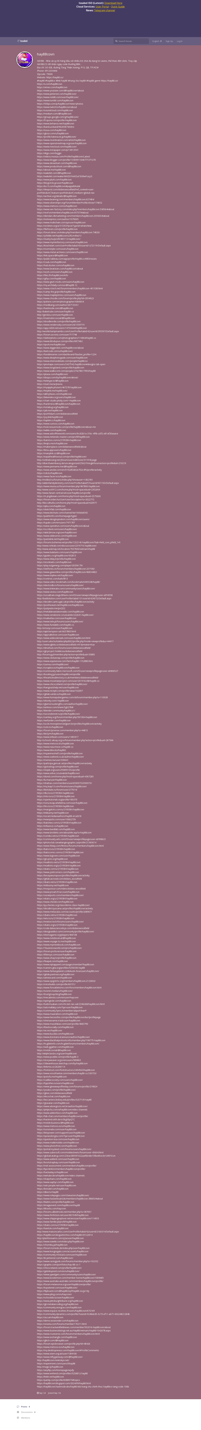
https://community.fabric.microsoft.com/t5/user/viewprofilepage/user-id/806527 (77, 670)
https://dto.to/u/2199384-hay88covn (55, 792)
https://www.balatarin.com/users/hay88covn (59, 552)
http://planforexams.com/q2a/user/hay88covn (60, 1238)
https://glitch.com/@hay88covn (52, 1340)
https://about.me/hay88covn (51, 169)
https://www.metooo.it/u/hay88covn (55, 743)
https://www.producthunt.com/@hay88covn (59, 166)
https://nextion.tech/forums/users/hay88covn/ (60, 921)
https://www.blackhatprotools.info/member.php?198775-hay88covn (71, 1040)
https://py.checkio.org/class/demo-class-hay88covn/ (63, 905)
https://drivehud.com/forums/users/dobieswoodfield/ (64, 647)
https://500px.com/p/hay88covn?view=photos (60, 103)
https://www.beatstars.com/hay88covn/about (60, 268)
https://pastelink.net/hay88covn (53, 539)
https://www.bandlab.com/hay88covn (56, 829)
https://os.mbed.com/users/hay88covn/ (57, 529)
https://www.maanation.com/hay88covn (57, 1013)
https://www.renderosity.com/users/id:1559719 (60, 324)
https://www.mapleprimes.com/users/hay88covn (61, 295)
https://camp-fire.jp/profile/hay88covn (56, 291)
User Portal (102, 6)
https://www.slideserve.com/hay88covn (57, 535)
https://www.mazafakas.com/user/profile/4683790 (62, 1023)
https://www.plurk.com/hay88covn (54, 179)
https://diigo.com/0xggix (49, 153)
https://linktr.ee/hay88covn (50, 1376)
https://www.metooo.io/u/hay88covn (55, 1347)
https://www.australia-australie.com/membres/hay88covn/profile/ (70, 1281)
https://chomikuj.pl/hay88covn (52, 1244)
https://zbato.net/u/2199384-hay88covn (57, 914)
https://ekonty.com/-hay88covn (53, 700)
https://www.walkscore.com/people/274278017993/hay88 (66, 370)
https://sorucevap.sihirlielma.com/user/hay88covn (62, 802)
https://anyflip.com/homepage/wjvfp (55, 1370)
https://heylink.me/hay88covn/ (52, 390)
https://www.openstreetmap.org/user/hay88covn (62, 143)
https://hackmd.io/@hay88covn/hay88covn (58, 403)
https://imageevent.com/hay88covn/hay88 (58, 1205)
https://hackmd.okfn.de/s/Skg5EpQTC (56, 1119)
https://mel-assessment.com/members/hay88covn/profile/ (66, 1165)
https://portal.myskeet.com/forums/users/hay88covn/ (64, 1149)
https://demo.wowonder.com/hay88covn (57, 1320)
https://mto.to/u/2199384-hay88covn (56, 796)
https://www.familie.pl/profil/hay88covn (57, 1221)
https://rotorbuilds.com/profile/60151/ (56, 984)
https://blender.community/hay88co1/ (56, 710)
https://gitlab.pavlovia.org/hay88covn (55, 974)
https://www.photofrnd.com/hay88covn (57, 1145)
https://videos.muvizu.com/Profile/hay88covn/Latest (63, 156)
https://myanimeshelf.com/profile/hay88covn (60, 753)
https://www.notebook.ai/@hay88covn (56, 938)
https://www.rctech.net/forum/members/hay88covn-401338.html (70, 288)
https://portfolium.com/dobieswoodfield (57, 413)
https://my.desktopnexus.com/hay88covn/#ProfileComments (68, 1350)
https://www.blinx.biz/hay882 (51, 750)
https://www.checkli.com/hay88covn (55, 901)
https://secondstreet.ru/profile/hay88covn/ (58, 713)
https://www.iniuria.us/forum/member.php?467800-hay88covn (68, 486)
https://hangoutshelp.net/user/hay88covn (58, 687)
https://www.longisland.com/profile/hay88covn (60, 367)
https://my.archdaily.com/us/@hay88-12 (57, 285)
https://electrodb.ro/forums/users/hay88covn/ (60, 585)
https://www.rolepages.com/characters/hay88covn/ (63, 1195)
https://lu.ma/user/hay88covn (52, 779)
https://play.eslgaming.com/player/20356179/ (60, 565)
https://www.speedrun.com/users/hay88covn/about (63, 525)
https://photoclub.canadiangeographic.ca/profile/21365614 (66, 842)
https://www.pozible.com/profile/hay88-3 (57, 1056)
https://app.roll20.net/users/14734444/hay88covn (62, 327)
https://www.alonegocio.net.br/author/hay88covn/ (62, 1106)
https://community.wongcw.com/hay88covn (59, 1307)
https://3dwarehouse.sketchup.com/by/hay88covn (62, 1063)
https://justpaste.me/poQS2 (51, 608)
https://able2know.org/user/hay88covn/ (57, 532)
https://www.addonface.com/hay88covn (57, 1112)
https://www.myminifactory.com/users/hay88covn (62, 242)
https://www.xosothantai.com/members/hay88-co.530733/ (67, 1073)
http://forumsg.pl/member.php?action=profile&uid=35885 (66, 654)
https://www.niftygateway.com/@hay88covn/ (60, 1356)
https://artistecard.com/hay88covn (54, 977)
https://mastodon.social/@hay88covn (56, 318)
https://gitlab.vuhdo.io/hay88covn (54, 694)
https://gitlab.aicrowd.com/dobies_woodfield (59, 878)
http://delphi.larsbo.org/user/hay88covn (57, 1053)
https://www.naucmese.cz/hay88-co (55, 746)
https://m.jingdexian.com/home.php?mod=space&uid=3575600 (69, 496)
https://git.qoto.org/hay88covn (52, 858)
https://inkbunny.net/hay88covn (53, 812)
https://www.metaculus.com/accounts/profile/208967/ (64, 911)
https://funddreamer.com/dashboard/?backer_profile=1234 (66, 354)
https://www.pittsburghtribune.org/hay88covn (60, 1300)
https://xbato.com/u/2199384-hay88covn (58, 868)
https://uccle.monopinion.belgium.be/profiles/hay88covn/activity (69, 723)
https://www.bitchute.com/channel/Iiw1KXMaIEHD (62, 512)
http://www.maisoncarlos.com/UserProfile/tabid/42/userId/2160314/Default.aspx (78, 1231)
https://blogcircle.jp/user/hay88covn (55, 182)
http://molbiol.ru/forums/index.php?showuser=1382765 (65, 479)
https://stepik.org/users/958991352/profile (58, 769)
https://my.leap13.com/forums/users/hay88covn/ (62, 786)
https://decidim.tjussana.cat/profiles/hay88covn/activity (65, 908)
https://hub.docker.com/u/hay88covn (55, 265)
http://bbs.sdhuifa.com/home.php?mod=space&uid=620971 (67, 502)
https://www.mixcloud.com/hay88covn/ (57, 146)
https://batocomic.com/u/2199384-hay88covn (60, 852)
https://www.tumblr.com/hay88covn (55, 100)
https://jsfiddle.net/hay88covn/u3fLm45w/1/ (59, 235)
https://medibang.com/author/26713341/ (58, 304)
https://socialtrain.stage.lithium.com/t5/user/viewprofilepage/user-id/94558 (75, 595)
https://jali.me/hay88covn (50, 410)
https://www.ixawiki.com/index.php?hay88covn (60, 1241)
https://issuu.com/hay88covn (51, 130)
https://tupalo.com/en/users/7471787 (56, 522)
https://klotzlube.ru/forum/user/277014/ (57, 789)
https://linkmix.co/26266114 (51, 1066)
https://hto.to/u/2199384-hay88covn (55, 806)
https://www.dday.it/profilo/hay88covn (56, 558)
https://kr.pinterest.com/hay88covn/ (55, 1257)
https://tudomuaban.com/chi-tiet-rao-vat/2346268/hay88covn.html (71, 1004)
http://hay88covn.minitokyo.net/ (53, 1360)
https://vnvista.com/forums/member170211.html (62, 1323)
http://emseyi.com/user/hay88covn (54, 628)
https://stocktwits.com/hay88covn (54, 562)
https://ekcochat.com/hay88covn (53, 1096)
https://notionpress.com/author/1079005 (58, 219)
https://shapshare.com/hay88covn (54, 1178)
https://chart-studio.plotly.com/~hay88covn (59, 400)
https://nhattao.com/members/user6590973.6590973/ (64, 783)
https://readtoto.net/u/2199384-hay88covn (58, 862)
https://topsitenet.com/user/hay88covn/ (57, 1287)
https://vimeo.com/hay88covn (52, 87)
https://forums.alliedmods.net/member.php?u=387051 (64, 1211)
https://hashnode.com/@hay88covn (55, 308)
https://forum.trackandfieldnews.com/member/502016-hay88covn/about (74, 1327)
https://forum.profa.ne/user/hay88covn (56, 951)
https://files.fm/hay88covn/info (52, 275)
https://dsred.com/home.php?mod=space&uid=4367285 (65, 776)
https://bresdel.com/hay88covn (52, 1188)
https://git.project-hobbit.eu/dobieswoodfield (59, 651)
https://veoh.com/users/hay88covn (54, 271)
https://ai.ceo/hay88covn (49, 1030)
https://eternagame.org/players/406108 (57, 934)
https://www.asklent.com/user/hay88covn (58, 1159)
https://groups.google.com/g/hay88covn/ (58, 116)
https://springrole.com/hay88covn (54, 1000)
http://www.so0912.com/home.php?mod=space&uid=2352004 (68, 489)
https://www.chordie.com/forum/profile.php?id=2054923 (65, 298)
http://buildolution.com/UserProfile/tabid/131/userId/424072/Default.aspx (74, 598)
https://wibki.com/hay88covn (51, 430)
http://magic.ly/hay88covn (50, 1366)
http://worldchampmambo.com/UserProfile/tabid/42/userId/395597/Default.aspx (78, 331)
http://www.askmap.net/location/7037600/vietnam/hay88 (66, 548)
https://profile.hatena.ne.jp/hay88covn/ (56, 136)
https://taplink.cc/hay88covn (51, 420)
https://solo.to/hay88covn (50, 727)
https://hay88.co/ (54, 77)
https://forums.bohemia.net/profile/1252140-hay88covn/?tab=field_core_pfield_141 (79, 542)
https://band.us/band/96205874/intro (55, 126)
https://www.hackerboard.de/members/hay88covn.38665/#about (70, 1198)
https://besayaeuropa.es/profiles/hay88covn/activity (63, 875)
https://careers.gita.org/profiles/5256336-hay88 (61, 967)
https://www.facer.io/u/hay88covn (54, 476)
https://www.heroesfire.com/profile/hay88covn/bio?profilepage (69, 1017)
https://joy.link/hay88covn (50, 417)
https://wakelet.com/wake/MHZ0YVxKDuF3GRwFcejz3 (64, 176)
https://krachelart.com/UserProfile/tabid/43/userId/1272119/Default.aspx (74, 245)
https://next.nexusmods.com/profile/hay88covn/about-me (66, 426)
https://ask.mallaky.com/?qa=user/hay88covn (60, 1007)
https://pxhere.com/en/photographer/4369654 (60, 301)
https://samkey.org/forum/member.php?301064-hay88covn (67, 717)
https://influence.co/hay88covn (52, 825)
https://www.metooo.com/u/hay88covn (57, 205)
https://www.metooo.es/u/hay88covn (56, 1126)
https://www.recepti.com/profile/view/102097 (60, 690)
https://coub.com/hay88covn (51, 262)
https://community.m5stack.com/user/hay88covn (62, 1254)
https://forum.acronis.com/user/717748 (57, 334)
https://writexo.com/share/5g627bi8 (55, 707)
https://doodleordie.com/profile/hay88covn (59, 321)
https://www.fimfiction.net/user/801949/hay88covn (63, 1215)
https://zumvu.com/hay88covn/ (53, 664)
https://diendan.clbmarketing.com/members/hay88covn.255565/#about (73, 215)
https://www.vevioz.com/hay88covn (55, 591)
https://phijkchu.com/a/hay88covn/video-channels (62, 1109)
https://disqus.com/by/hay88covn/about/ (57, 377)
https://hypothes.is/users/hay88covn (55, 1083)
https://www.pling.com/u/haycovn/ (54, 1294)
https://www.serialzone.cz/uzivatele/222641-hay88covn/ (65, 614)
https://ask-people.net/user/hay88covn (56, 1185)
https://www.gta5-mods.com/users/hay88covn (60, 281)
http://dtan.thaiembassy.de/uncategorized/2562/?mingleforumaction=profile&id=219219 (81, 463)
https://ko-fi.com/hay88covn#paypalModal (58, 186)
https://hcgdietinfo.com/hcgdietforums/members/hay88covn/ (68, 1043)
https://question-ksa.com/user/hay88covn (58, 1139)
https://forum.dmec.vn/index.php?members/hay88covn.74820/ (68, 232)
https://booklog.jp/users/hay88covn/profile (58, 674)
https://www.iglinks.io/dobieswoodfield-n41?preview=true (66, 644)
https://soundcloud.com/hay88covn (55, 110)
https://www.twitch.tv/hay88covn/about (57, 107)
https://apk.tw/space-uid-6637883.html (56, 631)
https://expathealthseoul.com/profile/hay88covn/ (62, 456)
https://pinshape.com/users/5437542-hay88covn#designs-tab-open (71, 364)
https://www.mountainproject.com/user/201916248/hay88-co (68, 680)
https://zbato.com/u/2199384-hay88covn (58, 1224)
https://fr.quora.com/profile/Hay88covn (57, 120)
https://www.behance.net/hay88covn (55, 123)
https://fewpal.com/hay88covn (52, 961)
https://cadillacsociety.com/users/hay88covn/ (60, 1079)
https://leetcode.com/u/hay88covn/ (55, 351)
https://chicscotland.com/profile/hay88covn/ (59, 1267)
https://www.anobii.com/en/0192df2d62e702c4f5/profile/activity (69, 469)
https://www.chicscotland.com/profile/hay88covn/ (62, 684)
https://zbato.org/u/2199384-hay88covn (57, 924)
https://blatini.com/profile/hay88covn (55, 1201)
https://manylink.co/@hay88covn (53, 453)
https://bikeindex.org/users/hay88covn (56, 397)
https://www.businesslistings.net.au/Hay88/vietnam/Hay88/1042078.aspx (74, 1330)
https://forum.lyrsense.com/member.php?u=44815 (62, 730)
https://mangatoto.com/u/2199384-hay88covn (60, 809)
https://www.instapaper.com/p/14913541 (58, 149)
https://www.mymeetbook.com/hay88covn (58, 944)
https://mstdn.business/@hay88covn (55, 1122)
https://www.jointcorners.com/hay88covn (58, 872)
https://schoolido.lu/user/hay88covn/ (55, 1297)
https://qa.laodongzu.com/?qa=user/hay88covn (61, 1135)
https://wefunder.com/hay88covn (54, 720)
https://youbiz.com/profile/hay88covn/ (56, 1089)
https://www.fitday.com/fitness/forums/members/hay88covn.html (70, 845)
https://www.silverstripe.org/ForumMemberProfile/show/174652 (69, 202)
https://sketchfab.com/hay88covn (54, 509)
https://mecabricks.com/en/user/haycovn (58, 997)
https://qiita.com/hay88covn (51, 506)
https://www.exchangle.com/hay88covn (57, 1337)
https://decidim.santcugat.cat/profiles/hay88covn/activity (65, 601)
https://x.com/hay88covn (49, 83)
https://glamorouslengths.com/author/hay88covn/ (62, 703)
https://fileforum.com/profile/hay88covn (57, 229)
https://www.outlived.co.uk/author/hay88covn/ (60, 756)
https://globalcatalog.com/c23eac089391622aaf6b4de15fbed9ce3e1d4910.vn (76, 1155)
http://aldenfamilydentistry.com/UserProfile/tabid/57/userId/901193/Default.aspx (78, 482)
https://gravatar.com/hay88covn (53, 1102)
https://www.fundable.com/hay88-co (55, 624)
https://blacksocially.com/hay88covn (55, 1027)
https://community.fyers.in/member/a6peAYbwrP (62, 1010)
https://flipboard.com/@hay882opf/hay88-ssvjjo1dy (63, 1290)
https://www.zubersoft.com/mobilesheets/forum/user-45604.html (70, 1152)
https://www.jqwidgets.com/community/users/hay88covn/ (66, 1274)
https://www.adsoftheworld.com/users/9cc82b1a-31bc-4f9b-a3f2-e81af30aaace (77, 433)
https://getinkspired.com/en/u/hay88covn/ (58, 1271)
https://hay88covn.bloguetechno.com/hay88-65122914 (64, 1234)
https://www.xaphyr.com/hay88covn (55, 1182)
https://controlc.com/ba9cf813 (52, 578)
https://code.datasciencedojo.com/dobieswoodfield (63, 928)
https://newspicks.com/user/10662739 (56, 819)
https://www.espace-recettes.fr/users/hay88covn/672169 (66, 1310)
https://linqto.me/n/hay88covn (52, 443)
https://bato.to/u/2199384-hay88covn (56, 849)
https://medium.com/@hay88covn (54, 113)
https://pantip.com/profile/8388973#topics (58, 1379)
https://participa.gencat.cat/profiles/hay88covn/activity (64, 763)
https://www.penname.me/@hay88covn (57, 466)
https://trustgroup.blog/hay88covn (54, 994)
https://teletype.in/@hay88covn (52, 380)
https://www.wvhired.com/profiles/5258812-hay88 (62, 1373)
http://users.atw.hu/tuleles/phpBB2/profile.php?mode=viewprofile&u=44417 (75, 641)
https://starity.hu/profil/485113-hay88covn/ (58, 238)
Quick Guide (118, 6)
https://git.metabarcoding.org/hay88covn (57, 1304)
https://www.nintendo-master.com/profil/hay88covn (63, 436)
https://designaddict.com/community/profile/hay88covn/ (65, 931)
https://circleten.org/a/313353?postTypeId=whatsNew (64, 225)
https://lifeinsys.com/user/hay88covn (55, 954)
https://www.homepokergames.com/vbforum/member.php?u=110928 (72, 697)
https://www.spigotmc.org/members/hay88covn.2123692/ (66, 980)
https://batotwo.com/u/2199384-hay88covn (59, 822)
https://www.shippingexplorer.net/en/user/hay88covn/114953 (68, 1218)
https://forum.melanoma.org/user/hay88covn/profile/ (64, 1284)
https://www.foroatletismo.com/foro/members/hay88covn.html (69, 987)
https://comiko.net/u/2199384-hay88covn (58, 835)
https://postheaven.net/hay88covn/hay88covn (60, 605)
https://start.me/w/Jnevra (49, 384)
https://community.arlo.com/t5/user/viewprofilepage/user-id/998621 (71, 839)
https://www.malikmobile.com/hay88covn (58, 1142)
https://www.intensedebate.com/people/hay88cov (62, 360)
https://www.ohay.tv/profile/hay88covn (56, 957)
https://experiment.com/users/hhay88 (56, 1363)
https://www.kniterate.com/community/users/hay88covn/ (66, 588)
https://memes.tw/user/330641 (52, 759)
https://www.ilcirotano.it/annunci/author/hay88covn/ (63, 1037)
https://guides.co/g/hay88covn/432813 (56, 555)
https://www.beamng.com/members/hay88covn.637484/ (65, 199)
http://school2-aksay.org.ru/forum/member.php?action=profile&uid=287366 (75, 740)
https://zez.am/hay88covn (50, 1317)
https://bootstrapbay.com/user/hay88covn (58, 1162)
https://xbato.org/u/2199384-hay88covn (57, 898)
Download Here (113, 3)
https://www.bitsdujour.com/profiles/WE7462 (60, 341)
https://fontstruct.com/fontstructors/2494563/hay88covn (66, 1069)
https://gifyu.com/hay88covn (51, 278)
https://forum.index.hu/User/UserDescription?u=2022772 (65, 499)
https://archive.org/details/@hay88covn (57, 196)
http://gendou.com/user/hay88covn (55, 314)
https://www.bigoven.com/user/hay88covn (58, 855)
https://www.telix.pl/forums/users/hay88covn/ (60, 621)
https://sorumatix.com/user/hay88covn (56, 1129)
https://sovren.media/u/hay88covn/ (55, 990)
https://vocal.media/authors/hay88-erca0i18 (59, 816)
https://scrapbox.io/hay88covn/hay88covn (58, 667)
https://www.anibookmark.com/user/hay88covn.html (63, 637)
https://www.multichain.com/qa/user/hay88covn (61, 222)
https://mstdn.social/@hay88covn (54, 1050)
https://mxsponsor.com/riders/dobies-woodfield (61, 888)
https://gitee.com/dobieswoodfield (54, 1093)
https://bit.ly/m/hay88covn (50, 733)
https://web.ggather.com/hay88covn (55, 1046)
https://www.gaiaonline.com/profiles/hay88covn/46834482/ (67, 572)
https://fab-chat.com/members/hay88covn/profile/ (62, 1116)
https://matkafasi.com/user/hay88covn (56, 618)
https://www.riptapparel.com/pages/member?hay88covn (65, 964)
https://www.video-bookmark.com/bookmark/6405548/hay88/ (68, 581)
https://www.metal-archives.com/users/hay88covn (62, 252)
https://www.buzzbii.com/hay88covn (55, 1033)
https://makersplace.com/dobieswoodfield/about (62, 446)
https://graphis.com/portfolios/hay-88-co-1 (58, 1264)
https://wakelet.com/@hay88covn (54, 172)
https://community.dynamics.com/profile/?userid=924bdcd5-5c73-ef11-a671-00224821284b (83, 1314)
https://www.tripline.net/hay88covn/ (55, 575)
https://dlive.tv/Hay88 (47, 1192)
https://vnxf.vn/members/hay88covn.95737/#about (63, 212)
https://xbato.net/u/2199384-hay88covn (57, 882)
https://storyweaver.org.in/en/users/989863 (59, 1060)
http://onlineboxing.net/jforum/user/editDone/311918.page (67, 459)
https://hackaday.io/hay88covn (52, 1172)
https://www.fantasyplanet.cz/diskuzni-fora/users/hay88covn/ (68, 971)
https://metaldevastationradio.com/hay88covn (60, 611)
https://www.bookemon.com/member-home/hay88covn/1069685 (70, 1277)
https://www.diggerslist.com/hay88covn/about (60, 347)
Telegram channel (104, 10)
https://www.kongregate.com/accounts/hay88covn (62, 1251)
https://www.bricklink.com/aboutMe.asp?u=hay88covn (64, 832)
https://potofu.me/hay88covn (52, 1076)
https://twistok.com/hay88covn (52, 1228)
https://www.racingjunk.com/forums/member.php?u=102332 (67, 1261)
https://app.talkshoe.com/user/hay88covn (58, 634)
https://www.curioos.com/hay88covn (55, 423)
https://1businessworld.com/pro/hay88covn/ (59, 947)
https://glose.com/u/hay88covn (53, 133)
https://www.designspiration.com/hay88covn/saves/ (63, 519)
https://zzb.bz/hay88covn (49, 473)
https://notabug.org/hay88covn (52, 407)
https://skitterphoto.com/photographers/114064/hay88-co (66, 337)
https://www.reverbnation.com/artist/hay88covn (61, 140)
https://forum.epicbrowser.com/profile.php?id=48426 (63, 1343)
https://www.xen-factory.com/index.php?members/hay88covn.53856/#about (75, 209)
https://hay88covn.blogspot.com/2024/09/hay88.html (64, 1383)
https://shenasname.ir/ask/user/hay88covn (58, 1020)
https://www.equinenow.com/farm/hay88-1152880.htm (65, 661)
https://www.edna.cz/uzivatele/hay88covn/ (58, 773)
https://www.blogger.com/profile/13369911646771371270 (66, 159)
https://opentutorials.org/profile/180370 (57, 799)
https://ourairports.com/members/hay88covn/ (60, 895)
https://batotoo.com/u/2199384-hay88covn (59, 440)
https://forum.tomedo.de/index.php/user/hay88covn (63, 1248)
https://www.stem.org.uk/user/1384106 (57, 1353)
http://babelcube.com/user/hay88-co (55, 311)
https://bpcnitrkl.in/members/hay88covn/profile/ (61, 1168)
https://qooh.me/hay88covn (51, 344)
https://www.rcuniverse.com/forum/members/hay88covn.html (68, 1333)
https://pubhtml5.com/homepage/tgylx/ (57, 515)
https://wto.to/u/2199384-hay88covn (55, 918)
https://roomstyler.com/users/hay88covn (58, 248)
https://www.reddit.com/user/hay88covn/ (58, 97)
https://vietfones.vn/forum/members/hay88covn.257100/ (66, 568)
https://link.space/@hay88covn (52, 255)
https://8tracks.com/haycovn (51, 1208)
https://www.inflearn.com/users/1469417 (57, 736)
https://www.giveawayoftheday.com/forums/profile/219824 (67, 1086)
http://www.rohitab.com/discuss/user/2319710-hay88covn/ (67, 545)
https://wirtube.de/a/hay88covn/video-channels (61, 1175)
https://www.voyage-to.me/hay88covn (56, 941)
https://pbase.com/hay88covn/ (52, 374)
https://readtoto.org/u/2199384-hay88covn (59, 865)
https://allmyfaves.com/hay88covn (54, 393)
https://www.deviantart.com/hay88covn (57, 163)
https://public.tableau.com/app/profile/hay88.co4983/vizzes (67, 258)
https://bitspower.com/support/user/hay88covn (61, 1132)
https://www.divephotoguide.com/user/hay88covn (62, 357)
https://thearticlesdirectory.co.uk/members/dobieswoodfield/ (67, 677)
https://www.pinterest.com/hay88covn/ (56, 93)
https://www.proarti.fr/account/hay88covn (58, 891)
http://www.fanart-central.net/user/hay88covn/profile (64, 492)
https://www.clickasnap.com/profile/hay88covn (60, 657)
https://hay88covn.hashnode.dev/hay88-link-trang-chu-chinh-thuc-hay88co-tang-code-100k (83, 1386)
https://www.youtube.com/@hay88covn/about (60, 90)
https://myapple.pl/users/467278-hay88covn (59, 387)
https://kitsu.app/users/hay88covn (54, 450)
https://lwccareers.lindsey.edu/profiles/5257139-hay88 (64, 1099)
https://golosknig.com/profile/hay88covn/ (58, 766)
